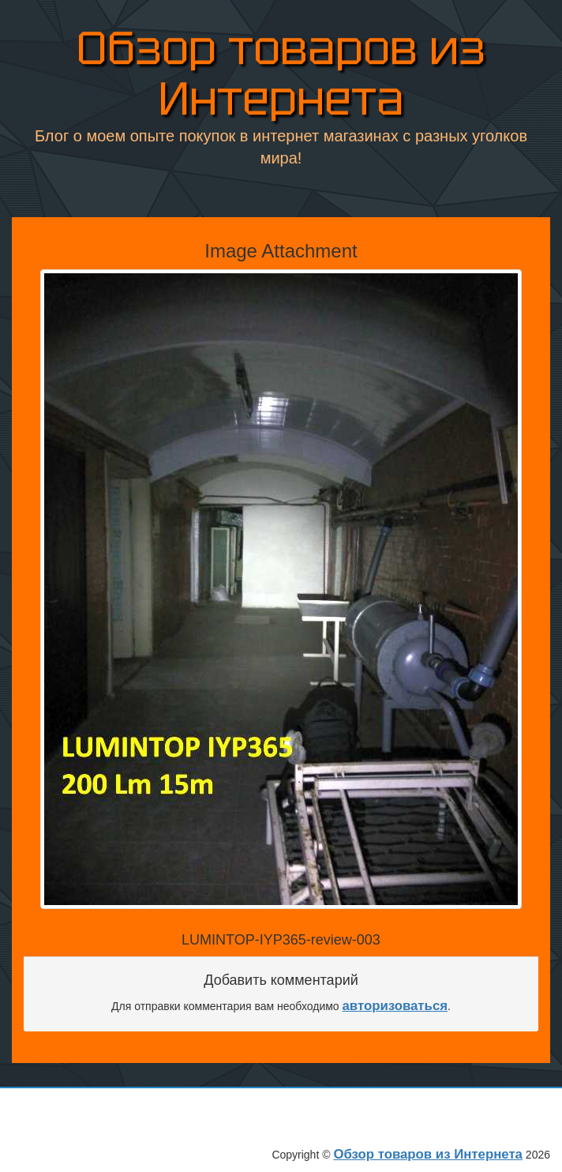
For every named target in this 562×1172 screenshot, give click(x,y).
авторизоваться (395, 1005)
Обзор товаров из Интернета (281, 72)
